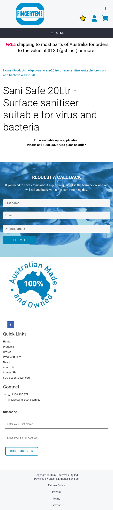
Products (19, 70)
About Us (8, 367)
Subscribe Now (21, 451)
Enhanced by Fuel (68, 478)
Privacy (56, 491)
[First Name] (56, 203)
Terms (56, 498)
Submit (19, 240)
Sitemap (56, 505)
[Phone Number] (56, 229)
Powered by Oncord (45, 478)
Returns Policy (56, 485)
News (6, 362)
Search (7, 352)
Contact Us (9, 372)
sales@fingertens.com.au (24, 399)
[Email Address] (56, 215)
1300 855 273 (18, 394)
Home (7, 70)
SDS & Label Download (16, 377)
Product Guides (12, 357)
